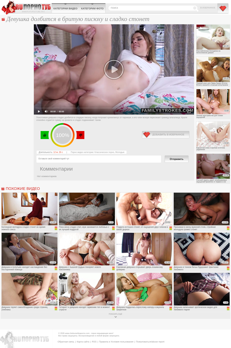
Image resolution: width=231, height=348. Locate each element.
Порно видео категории (82, 152)
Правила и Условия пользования (116, 341)
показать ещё (115, 314)
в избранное (165, 134)
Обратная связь (66, 341)
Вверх (224, 327)
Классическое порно (104, 152)
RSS (94, 341)
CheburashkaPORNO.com (27, 7)
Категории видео (65, 8)
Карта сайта (83, 341)
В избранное (207, 8)
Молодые (119, 152)
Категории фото (92, 8)
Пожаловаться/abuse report (150, 341)
